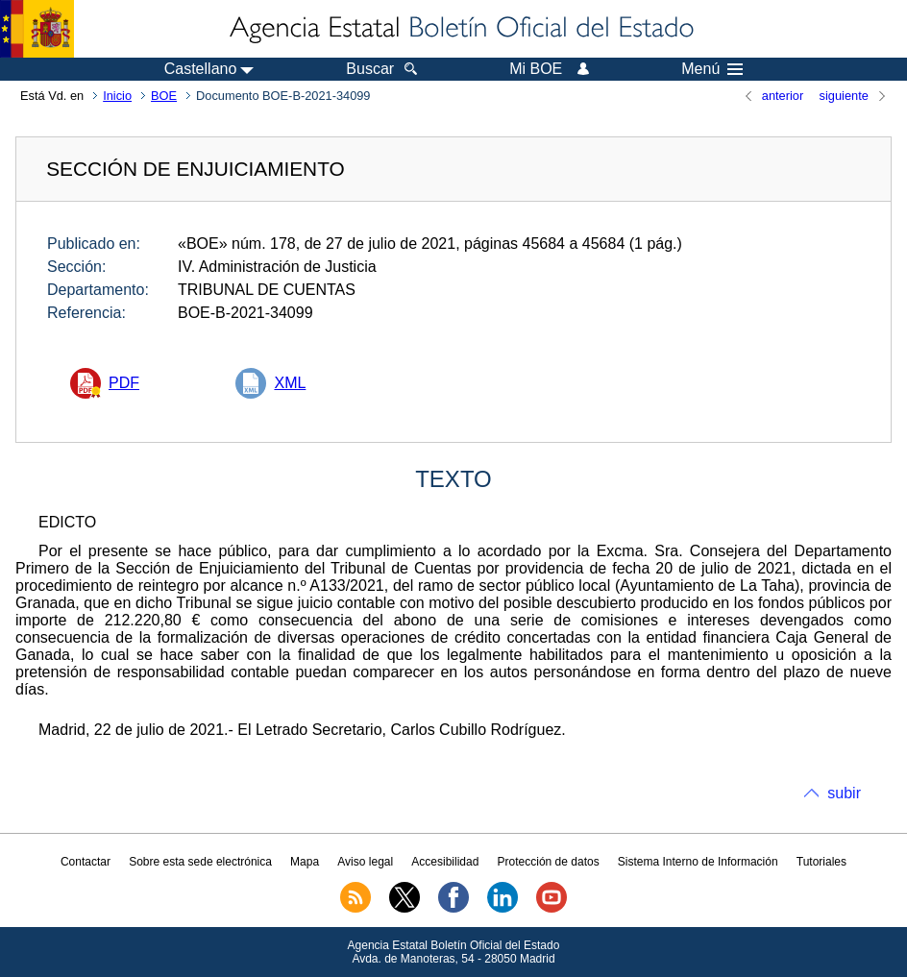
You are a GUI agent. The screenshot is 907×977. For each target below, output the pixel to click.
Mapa (304, 861)
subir (844, 793)
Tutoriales (821, 861)
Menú (712, 69)
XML (290, 383)
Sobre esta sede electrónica (200, 861)
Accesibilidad (444, 861)
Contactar (85, 861)
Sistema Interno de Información (698, 861)
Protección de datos (549, 861)
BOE (164, 95)
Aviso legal (365, 861)
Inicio (117, 95)
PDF (124, 383)
